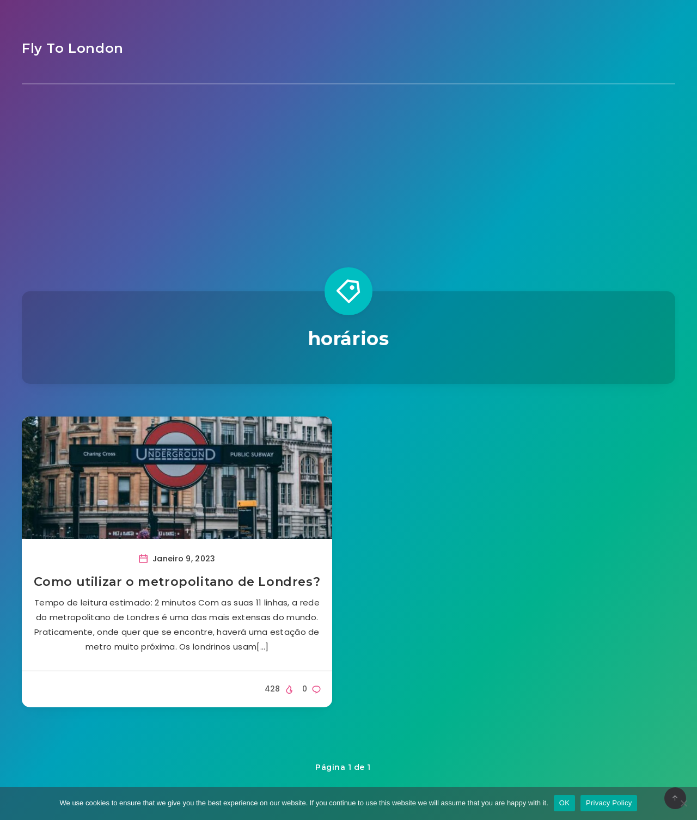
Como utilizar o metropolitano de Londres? (177, 581)
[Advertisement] (348, 166)
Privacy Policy (609, 803)
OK (564, 803)
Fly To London (73, 48)
